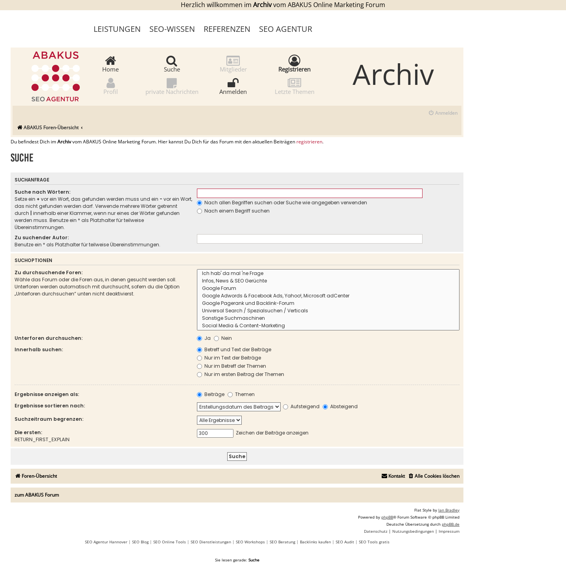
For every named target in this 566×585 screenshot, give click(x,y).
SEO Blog (140, 542)
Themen (241, 394)
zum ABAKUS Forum (37, 494)
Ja (204, 338)
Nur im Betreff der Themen (231, 366)
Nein (223, 338)
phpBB (387, 517)
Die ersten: (28, 432)
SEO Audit (345, 542)
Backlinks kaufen (315, 542)
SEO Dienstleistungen (211, 542)
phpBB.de (450, 524)
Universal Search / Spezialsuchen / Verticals (328, 311)
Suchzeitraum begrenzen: (49, 419)
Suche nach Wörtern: (42, 192)
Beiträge (210, 394)
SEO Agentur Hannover (106, 542)
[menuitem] (443, 113)
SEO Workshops (250, 542)
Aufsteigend (301, 406)
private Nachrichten (171, 86)
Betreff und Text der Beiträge (234, 349)
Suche (172, 63)
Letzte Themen (294, 86)
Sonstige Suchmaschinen (328, 318)
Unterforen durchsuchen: (49, 338)
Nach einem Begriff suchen (233, 210)
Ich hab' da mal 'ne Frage (328, 273)
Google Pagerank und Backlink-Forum (328, 303)
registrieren (309, 142)
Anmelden (233, 86)
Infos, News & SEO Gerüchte (328, 281)
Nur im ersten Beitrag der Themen (240, 374)
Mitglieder (233, 63)
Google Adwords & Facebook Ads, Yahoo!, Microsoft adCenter (328, 296)
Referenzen (227, 29)
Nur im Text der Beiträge (229, 357)
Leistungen (117, 29)
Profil (110, 86)
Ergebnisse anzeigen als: (47, 394)
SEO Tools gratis (374, 542)
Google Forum (328, 288)
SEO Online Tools (169, 542)
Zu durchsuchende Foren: (49, 272)
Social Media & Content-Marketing (328, 326)
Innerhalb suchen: (39, 349)
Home (110, 63)
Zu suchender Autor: (42, 237)
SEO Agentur (285, 29)
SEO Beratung (282, 542)
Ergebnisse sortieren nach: (50, 405)
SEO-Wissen (172, 29)
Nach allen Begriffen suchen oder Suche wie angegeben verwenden (282, 202)
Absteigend (340, 406)
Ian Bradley (448, 510)
